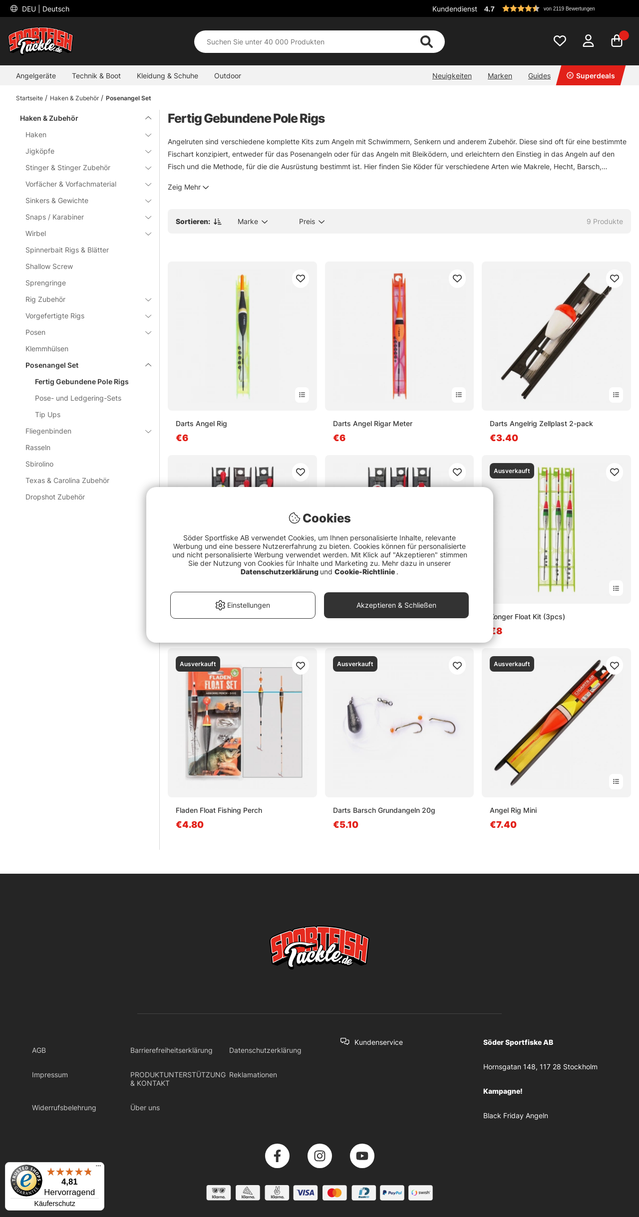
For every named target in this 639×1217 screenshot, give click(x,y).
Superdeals (591, 75)
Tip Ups (47, 414)
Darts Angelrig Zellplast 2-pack (541, 423)
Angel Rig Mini (513, 810)
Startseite (29, 98)
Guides (539, 75)
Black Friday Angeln (515, 1115)
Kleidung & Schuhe (167, 75)
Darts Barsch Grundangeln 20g (384, 810)
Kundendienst (454, 8)
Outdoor (227, 75)
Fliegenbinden (82, 431)
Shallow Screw (49, 266)
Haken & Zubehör (74, 98)
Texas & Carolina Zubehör (67, 480)
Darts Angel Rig (201, 423)
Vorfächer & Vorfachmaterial (82, 184)
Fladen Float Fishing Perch (219, 810)
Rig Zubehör (82, 299)
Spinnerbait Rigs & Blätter (67, 249)
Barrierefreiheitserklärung (171, 1050)
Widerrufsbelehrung (64, 1107)
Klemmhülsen (46, 348)
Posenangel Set (128, 98)
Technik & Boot (96, 75)
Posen (82, 332)
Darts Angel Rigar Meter (372, 423)
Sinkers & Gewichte (82, 200)
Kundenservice (378, 1042)
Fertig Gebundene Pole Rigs (82, 381)
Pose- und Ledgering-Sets (78, 398)
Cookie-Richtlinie (365, 571)
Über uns (145, 1107)
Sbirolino (39, 464)
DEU (44, 8)
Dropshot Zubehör (55, 496)
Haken (82, 134)
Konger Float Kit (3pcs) (527, 616)
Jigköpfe (82, 151)
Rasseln (37, 447)
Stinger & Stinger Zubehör (82, 167)
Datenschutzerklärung (265, 1050)
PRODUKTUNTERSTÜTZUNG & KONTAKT (178, 1078)
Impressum (50, 1074)
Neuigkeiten (452, 75)
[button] (556, 8)
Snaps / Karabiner (82, 217)
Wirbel (82, 233)
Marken (500, 75)
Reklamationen (253, 1074)
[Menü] (98, 1168)
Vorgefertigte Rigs (82, 315)
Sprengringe (45, 282)
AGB (39, 1050)
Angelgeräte (36, 75)
